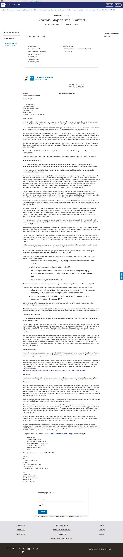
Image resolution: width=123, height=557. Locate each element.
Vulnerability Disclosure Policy (61, 538)
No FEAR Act (61, 534)
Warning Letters (78, 10)
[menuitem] (111, 35)
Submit (42, 512)
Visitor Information (61, 525)
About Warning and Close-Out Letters (11, 44)
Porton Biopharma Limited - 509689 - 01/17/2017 (100, 10)
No (43, 504)
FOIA (102, 525)
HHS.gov (102, 530)
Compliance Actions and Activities (61, 10)
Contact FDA (11, 549)
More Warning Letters (11, 32)
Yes (43, 499)
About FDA (21, 530)
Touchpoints (77, 516)
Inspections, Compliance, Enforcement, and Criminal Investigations (29, 10)
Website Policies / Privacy (61, 530)
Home (4, 10)
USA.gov (102, 534)
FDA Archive (21, 525)
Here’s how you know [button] (36, 1)
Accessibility (21, 534)
